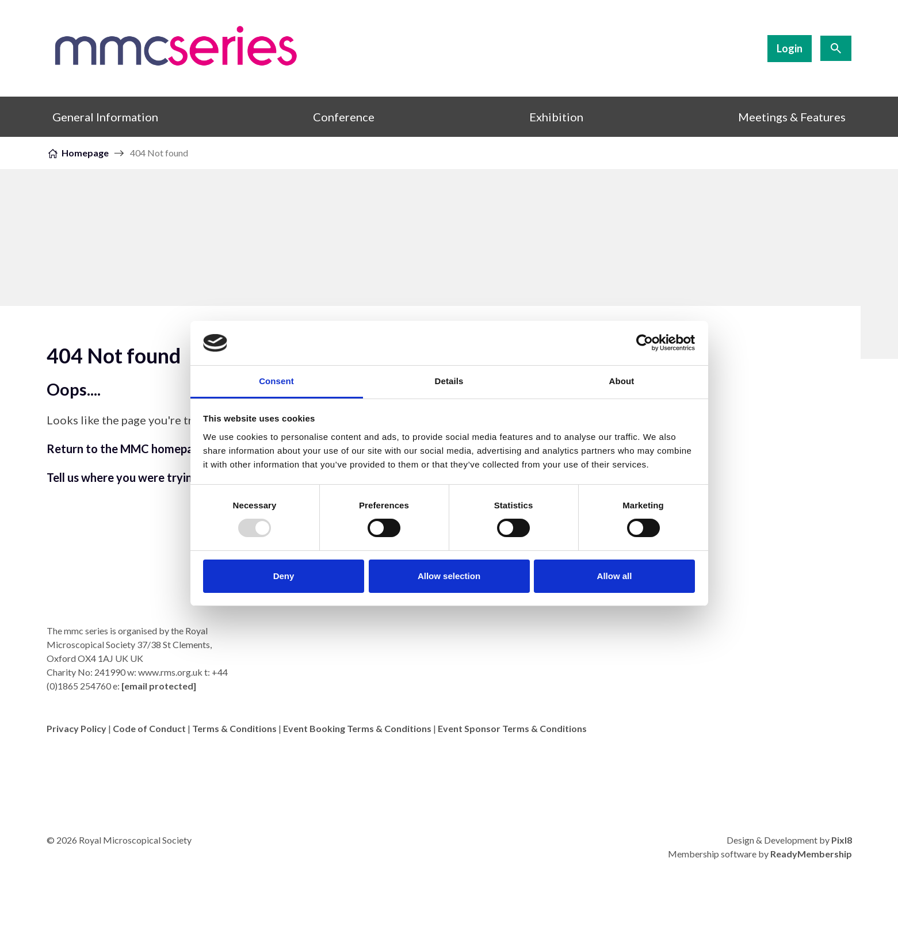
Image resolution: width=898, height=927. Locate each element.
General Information (105, 117)
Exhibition (556, 117)
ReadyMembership (811, 853)
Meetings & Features (792, 117)
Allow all (614, 576)
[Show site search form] (835, 48)
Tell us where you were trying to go (138, 477)
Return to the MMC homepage (127, 448)
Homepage (85, 152)
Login (790, 48)
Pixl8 (841, 839)
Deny (284, 576)
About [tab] (622, 381)
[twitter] (840, 758)
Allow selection (449, 576)
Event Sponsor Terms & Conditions (512, 728)
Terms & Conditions (234, 728)
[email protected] (158, 685)
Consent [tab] (276, 381)
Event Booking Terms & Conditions (357, 728)
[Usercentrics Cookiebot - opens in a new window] (644, 342)
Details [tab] (449, 381)
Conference (344, 117)
